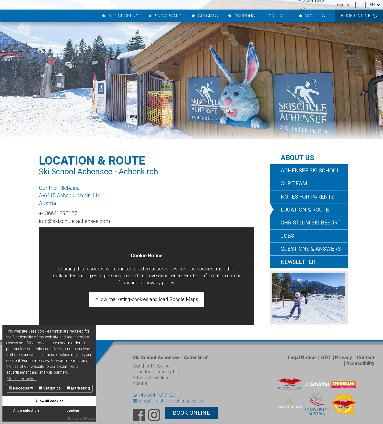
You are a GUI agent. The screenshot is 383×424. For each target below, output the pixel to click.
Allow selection (26, 411)
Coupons (241, 16)
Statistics (50, 388)
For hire (275, 15)
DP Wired (89, 418)
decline (72, 411)
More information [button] (21, 379)
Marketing (78, 388)
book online (356, 16)
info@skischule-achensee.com (74, 221)
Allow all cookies (49, 401)
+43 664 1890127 (156, 395)
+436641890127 (58, 213)
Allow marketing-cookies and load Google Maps (146, 299)
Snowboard (164, 16)
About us (311, 16)
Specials (204, 16)
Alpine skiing (119, 16)
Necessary (21, 388)
